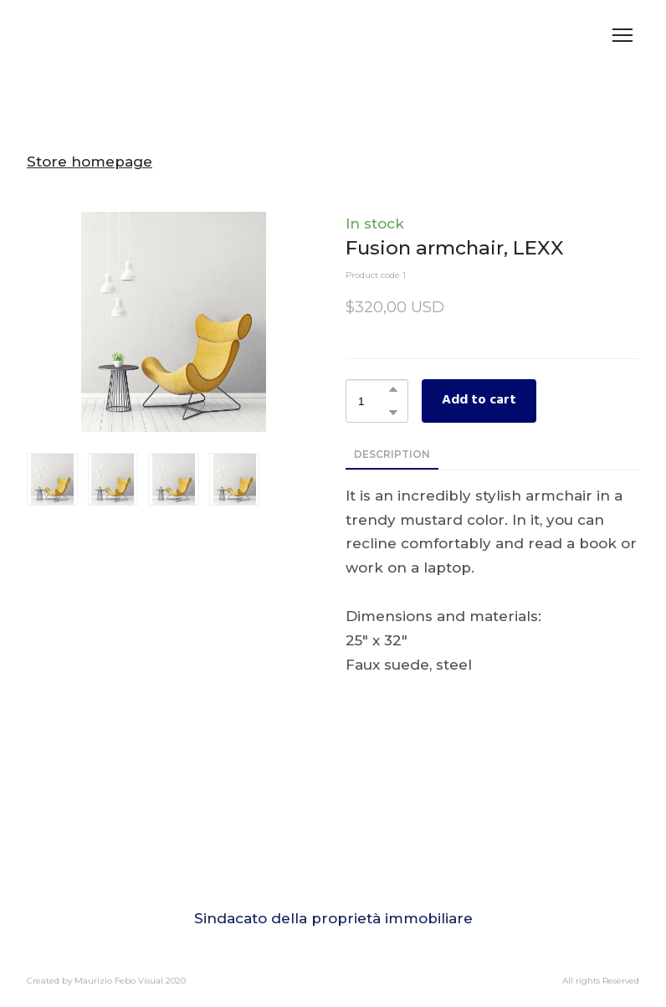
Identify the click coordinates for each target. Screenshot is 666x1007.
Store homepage (89, 161)
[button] (393, 389)
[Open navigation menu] (622, 35)
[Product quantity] (372, 400)
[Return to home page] (84, 35)
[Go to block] (333, 871)
